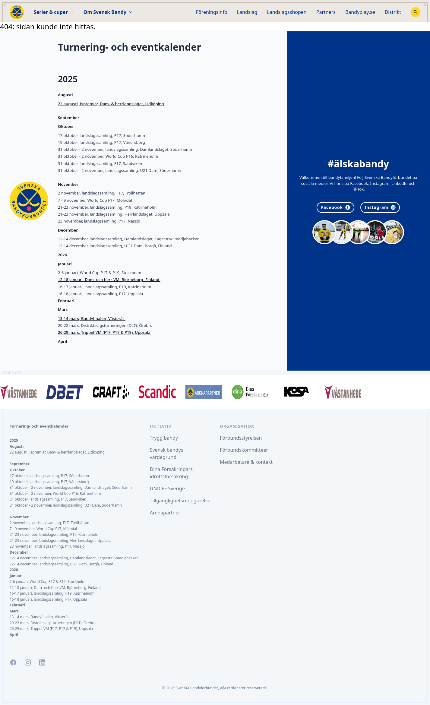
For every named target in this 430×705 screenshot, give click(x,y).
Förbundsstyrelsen (241, 438)
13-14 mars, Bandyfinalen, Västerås (91, 318)
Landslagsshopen (286, 12)
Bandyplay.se (360, 12)
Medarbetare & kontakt (246, 462)
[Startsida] (17, 12)
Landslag (247, 12)
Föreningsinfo (211, 12)
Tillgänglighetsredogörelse (180, 500)
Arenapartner (165, 512)
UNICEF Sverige (167, 488)
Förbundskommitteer (244, 450)
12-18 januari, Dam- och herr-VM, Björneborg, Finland (109, 279)
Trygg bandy (164, 438)
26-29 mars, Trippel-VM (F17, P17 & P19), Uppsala (104, 332)
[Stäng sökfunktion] (415, 12)
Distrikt (393, 12)
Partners (326, 12)
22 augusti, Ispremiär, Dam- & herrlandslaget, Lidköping (111, 103)
